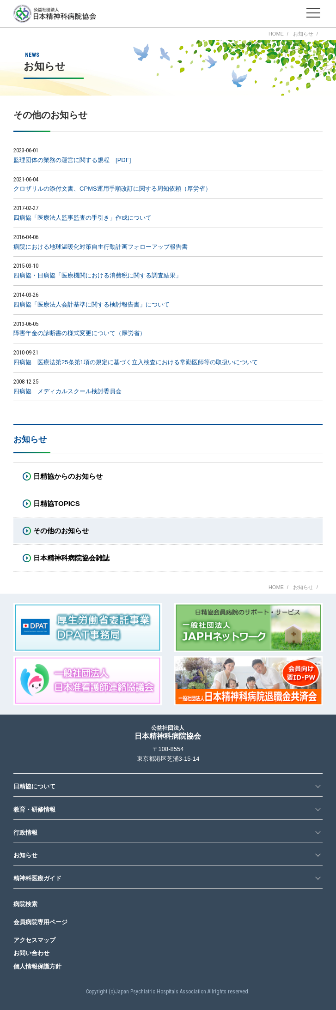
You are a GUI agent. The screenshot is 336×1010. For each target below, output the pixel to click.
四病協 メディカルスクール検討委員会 (67, 391)
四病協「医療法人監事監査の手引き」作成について (82, 217)
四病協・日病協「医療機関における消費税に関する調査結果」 (97, 275)
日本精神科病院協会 (167, 732)
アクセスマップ (34, 940)
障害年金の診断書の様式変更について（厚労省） (79, 333)
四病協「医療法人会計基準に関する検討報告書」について (91, 304)
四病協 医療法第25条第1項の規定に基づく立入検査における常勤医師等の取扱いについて (135, 362)
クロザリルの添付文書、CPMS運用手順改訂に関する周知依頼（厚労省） (112, 188)
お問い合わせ (31, 953)
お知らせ (303, 33)
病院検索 (25, 904)
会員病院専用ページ (40, 922)
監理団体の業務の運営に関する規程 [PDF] (72, 159)
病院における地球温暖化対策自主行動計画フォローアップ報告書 (100, 246)
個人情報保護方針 (37, 966)
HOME (276, 33)
